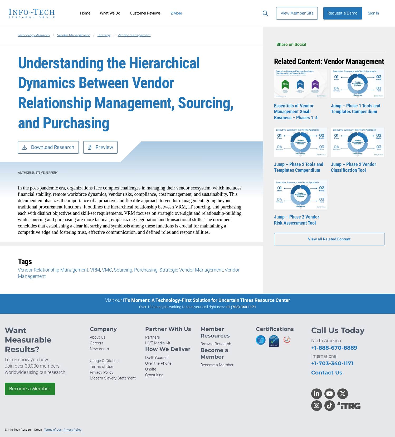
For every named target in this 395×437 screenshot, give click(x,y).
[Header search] (264, 13)
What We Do (110, 13)
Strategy (103, 35)
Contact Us (326, 372)
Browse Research (216, 343)
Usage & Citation (104, 360)
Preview (100, 147)
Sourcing (123, 270)
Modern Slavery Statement (113, 378)
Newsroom (99, 348)
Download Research (48, 147)
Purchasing (146, 270)
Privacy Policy (101, 372)
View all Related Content (329, 239)
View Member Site (297, 13)
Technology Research (34, 35)
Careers (97, 343)
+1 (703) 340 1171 (241, 307)
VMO (107, 270)
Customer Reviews (145, 13)
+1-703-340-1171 (332, 363)
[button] (375, 13)
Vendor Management (73, 35)
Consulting (154, 375)
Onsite (150, 369)
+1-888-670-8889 (334, 347)
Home (85, 13)
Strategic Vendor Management (191, 270)
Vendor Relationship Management (53, 270)
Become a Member (29, 389)
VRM (95, 270)
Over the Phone (158, 363)
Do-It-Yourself (157, 357)
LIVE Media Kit (157, 343)
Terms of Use (101, 366)
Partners (152, 337)
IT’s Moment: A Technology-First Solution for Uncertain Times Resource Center (206, 300)
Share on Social (329, 44)
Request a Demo (343, 13)
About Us (98, 337)
